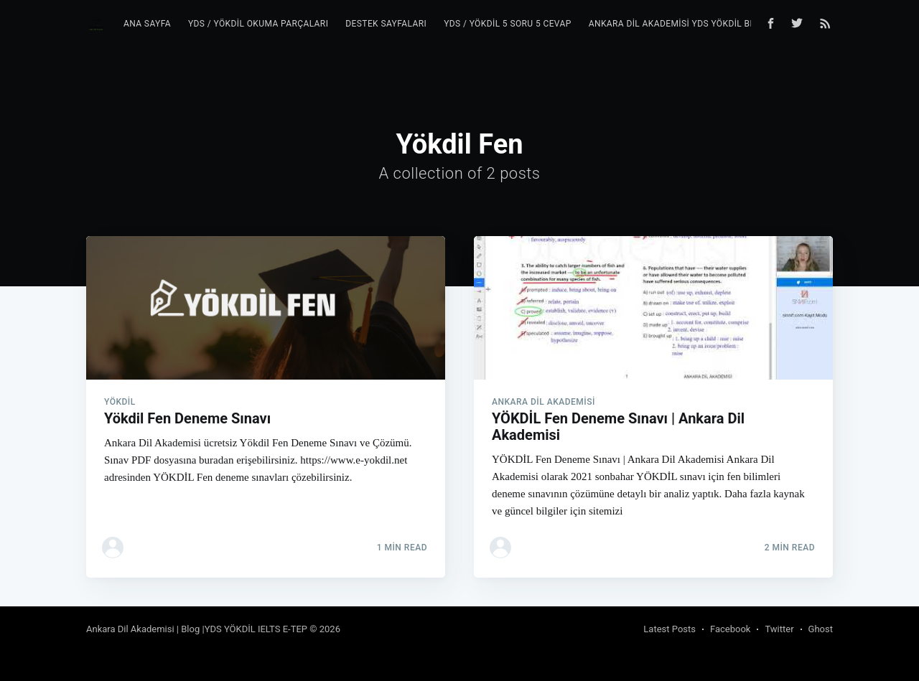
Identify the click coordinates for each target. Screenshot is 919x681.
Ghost (820, 629)
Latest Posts (669, 629)
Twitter (779, 629)
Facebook (730, 629)
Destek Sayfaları (385, 24)
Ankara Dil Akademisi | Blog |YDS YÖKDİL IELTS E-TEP (196, 629)
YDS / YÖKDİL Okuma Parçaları (258, 24)
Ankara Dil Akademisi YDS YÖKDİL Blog (678, 24)
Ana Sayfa (147, 24)
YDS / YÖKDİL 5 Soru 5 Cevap (508, 24)
